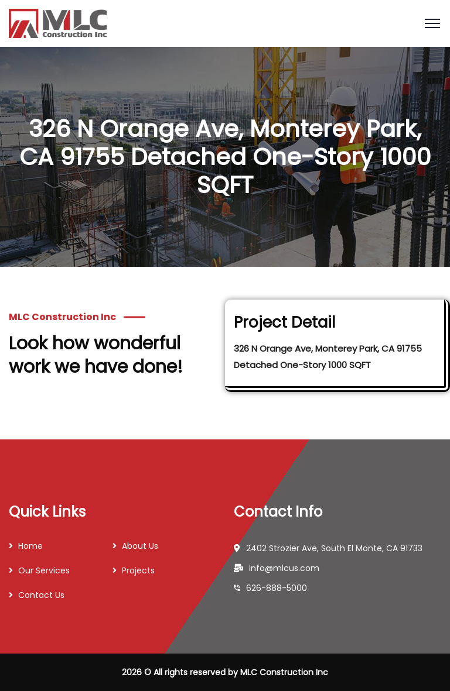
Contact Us (41, 595)
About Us (140, 546)
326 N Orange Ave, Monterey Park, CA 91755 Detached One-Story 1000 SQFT (328, 356)
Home (30, 546)
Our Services (44, 570)
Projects (138, 570)
